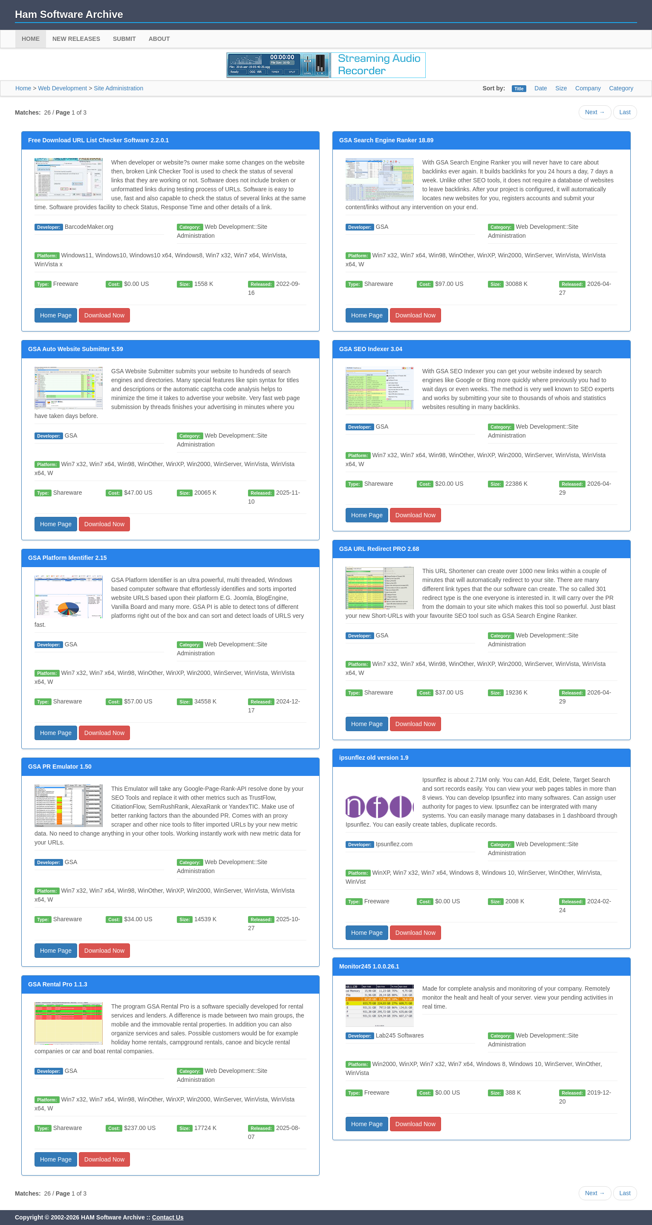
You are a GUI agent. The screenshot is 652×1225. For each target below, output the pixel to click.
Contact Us (168, 1217)
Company (588, 88)
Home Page (56, 315)
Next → (595, 112)
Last (625, 112)
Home (31, 38)
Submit (124, 38)
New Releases (76, 38)
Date (540, 88)
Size (561, 88)
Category (621, 88)
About (159, 38)
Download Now (104, 315)
